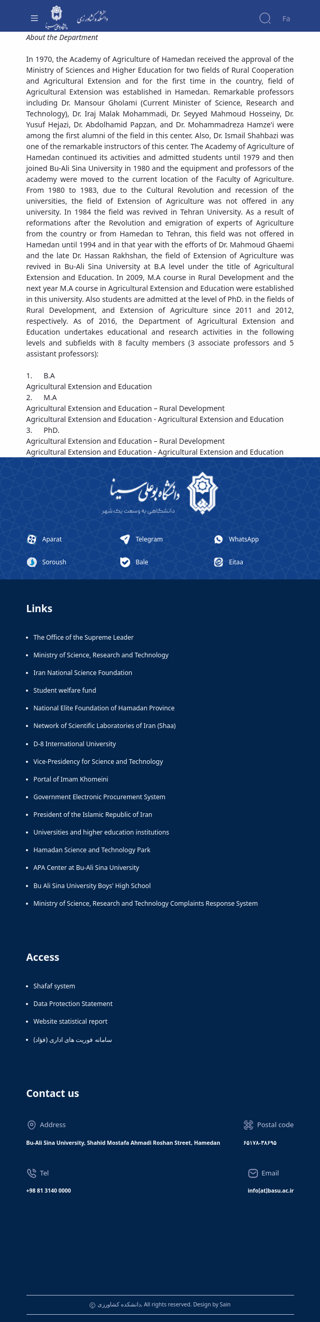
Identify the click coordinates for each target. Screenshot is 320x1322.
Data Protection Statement (73, 1003)
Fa (286, 18)
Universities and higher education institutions (102, 832)
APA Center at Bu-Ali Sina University (87, 867)
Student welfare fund (65, 690)
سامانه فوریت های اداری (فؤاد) (73, 1039)
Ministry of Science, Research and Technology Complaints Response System (146, 903)
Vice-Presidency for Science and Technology (98, 761)
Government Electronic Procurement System (100, 796)
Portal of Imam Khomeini (71, 779)
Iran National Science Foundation (83, 672)
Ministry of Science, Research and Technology (101, 655)
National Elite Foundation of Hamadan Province (104, 708)
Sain (225, 1304)
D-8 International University (75, 743)
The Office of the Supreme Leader (84, 637)
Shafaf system (54, 986)
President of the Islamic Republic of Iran (93, 814)
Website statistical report (71, 1021)
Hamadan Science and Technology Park (92, 849)
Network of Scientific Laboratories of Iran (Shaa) (105, 725)
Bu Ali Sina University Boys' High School (92, 885)
